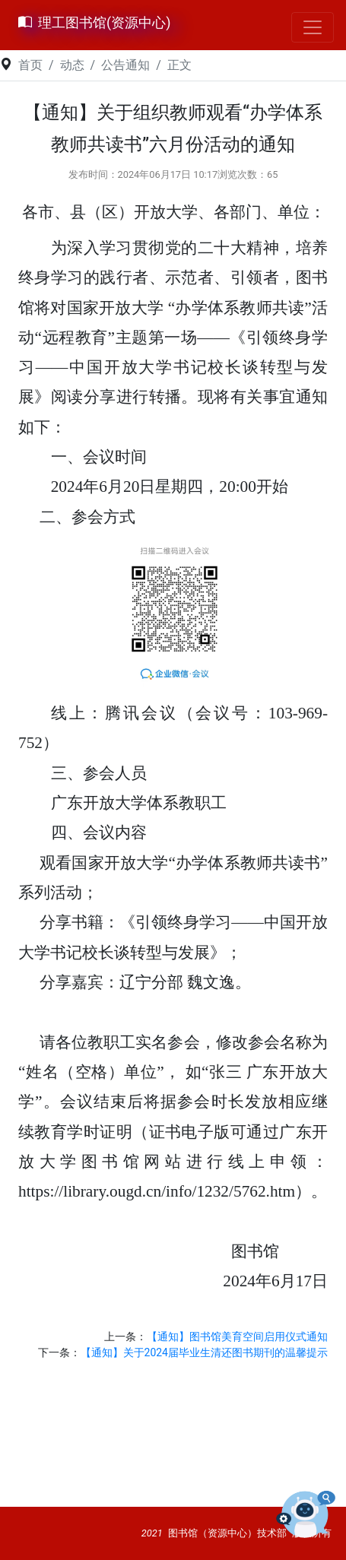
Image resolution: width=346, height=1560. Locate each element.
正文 (179, 65)
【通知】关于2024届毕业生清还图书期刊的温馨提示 (204, 1352)
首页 (30, 65)
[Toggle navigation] (312, 27)
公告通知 (125, 65)
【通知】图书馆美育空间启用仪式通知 (237, 1336)
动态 (72, 65)
